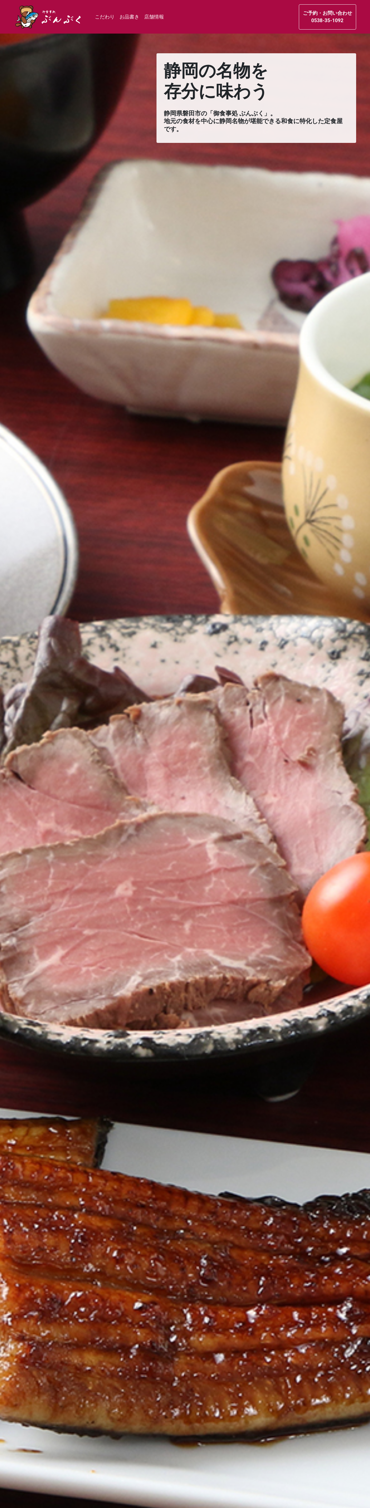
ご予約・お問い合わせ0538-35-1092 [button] (327, 16)
